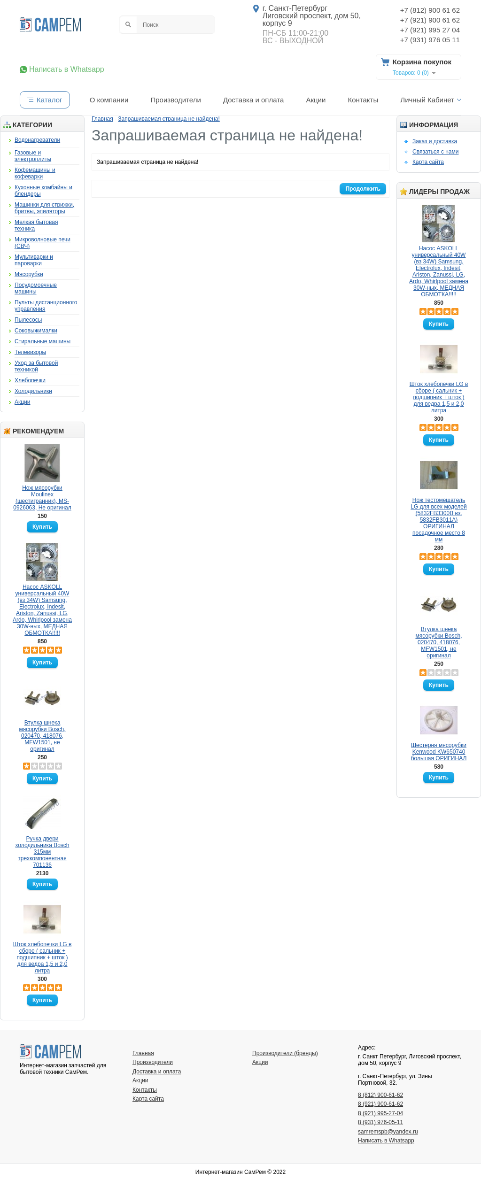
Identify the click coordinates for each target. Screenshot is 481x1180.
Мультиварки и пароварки (34, 260)
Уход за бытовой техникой (36, 366)
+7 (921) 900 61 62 (430, 20)
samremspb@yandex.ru (388, 1131)
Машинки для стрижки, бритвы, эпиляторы (44, 208)
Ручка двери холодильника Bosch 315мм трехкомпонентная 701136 (43, 851)
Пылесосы (28, 319)
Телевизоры (30, 352)
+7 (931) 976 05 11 (430, 40)
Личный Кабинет (427, 100)
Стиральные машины (42, 341)
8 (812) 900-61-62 (380, 1095)
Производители (175, 100)
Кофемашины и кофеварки (35, 173)
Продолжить (362, 188)
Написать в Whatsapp (66, 69)
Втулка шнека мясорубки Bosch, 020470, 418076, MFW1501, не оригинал (42, 735)
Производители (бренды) (285, 1053)
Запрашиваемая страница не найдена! (168, 119)
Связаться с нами (435, 151)
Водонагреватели (37, 140)
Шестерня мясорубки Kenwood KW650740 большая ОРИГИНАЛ (439, 752)
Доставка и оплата (253, 100)
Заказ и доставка (434, 141)
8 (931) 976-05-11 (380, 1122)
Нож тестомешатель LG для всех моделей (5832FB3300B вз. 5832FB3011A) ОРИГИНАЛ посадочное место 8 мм (438, 520)
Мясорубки (29, 274)
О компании (109, 100)
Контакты (363, 100)
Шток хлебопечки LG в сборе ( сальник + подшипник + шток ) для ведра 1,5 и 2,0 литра (42, 957)
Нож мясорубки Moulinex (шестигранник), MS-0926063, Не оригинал (42, 498)
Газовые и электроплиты (33, 155)
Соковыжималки (36, 330)
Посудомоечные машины (36, 288)
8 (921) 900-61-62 (380, 1104)
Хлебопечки (30, 380)
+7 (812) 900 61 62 (430, 10)
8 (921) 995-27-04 (380, 1113)
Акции (316, 100)
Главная (102, 119)
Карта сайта (428, 162)
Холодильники (33, 391)
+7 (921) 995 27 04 (430, 30)
